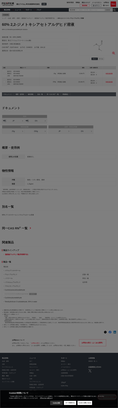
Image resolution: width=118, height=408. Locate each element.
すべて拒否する (70, 403)
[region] (59, 399)
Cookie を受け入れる (85, 403)
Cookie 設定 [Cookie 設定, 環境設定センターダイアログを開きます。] (56, 403)
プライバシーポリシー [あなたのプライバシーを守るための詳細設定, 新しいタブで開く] (46, 398)
